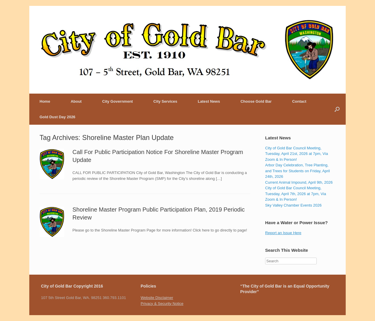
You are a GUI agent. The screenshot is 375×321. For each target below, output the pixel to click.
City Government (117, 101)
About (76, 101)
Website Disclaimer (157, 297)
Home (45, 101)
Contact (299, 101)
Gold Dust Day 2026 (57, 117)
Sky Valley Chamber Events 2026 (293, 205)
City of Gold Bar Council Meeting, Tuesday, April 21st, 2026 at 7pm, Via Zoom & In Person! (296, 154)
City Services (165, 101)
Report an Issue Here (283, 233)
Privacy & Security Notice (162, 303)
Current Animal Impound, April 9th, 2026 (299, 182)
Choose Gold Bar (256, 101)
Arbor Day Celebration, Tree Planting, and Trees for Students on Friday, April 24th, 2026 (297, 171)
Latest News (209, 101)
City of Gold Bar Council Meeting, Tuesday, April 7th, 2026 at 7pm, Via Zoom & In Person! (295, 194)
